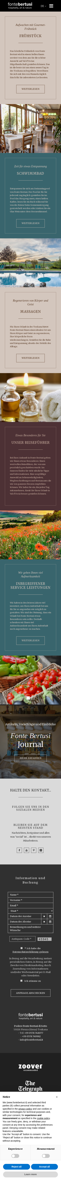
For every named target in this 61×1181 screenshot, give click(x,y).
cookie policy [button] (43, 1118)
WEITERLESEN (31, 88)
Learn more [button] (30, 1174)
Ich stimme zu (32, 981)
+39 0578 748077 (33, 1032)
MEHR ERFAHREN (30, 758)
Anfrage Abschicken (30, 993)
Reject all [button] (16, 1166)
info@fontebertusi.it (31, 1039)
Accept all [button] (44, 1166)
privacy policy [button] (25, 1109)
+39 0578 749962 (31, 1036)
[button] (56, 1097)
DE (43, 6)
